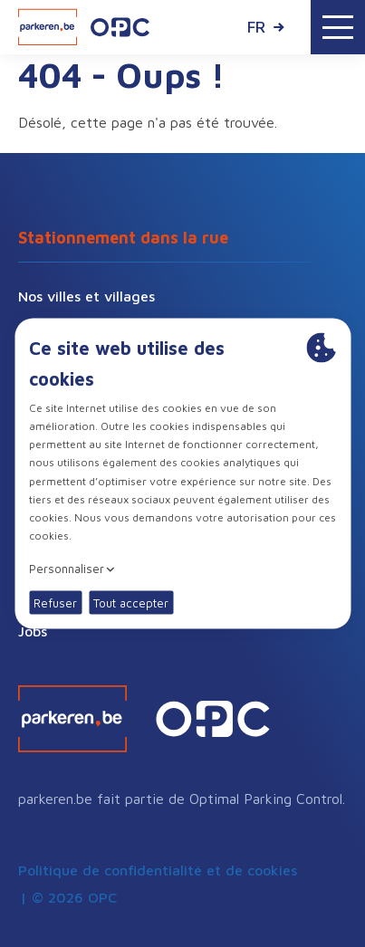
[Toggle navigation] (338, 27)
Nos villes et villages (86, 296)
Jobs (32, 631)
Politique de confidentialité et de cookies (157, 870)
